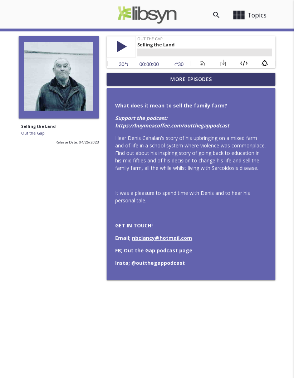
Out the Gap (33, 133)
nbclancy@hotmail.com (162, 238)
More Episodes (191, 79)
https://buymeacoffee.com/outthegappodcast (172, 125)
